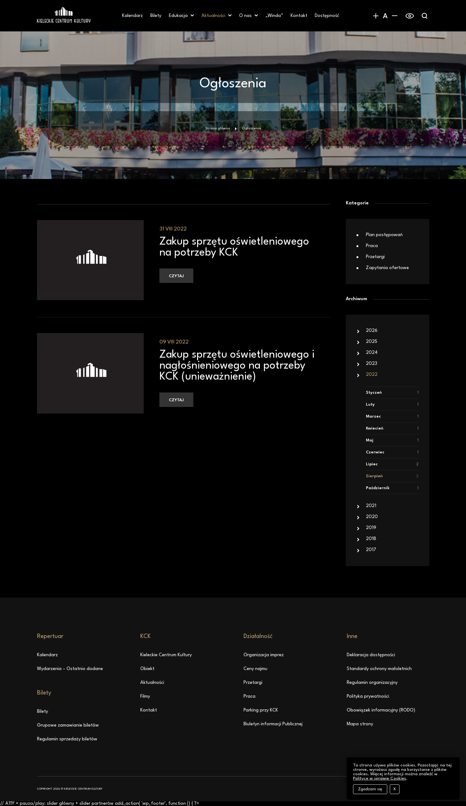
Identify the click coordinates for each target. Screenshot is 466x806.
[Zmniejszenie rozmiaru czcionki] (394, 15)
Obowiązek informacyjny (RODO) (381, 710)
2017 (371, 550)
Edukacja (178, 16)
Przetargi (375, 257)
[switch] (409, 15)
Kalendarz (132, 16)
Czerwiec (392, 452)
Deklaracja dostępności (371, 655)
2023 (371, 363)
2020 (372, 517)
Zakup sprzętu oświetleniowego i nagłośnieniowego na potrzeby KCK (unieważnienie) (236, 365)
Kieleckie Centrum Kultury (166, 655)
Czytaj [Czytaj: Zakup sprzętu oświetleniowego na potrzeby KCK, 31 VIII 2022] (176, 276)
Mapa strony (360, 724)
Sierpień (392, 476)
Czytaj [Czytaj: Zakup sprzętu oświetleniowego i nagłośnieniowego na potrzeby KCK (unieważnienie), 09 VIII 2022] (176, 400)
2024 (372, 352)
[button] (192, 15)
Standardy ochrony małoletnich (379, 669)
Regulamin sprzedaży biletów (67, 739)
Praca (372, 246)
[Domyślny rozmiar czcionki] (385, 15)
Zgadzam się (370, 789)
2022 (372, 374)
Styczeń (392, 393)
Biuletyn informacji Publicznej (273, 724)
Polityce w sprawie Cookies (379, 778)
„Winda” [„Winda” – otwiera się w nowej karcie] (274, 16)
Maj (392, 440)
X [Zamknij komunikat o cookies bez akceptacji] (394, 789)
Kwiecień (392, 428)
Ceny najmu (255, 669)
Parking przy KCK (261, 710)
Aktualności (213, 16)
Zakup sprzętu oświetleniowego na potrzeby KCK (234, 247)
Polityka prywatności (368, 696)
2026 (372, 330)
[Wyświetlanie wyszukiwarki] (424, 15)
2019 (371, 528)
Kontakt (299, 16)
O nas (245, 16)
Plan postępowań (384, 235)
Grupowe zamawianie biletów (68, 725)
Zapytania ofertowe (387, 268)
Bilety (155, 16)
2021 (371, 506)
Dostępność (327, 16)
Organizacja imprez (264, 655)
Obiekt (147, 669)
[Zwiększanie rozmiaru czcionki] (376, 15)
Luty (392, 405)
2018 (371, 539)
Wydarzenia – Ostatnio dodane (70, 669)
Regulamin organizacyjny (372, 682)
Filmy (145, 696)
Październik (392, 488)
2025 (371, 341)
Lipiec (392, 464)
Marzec (392, 416)
